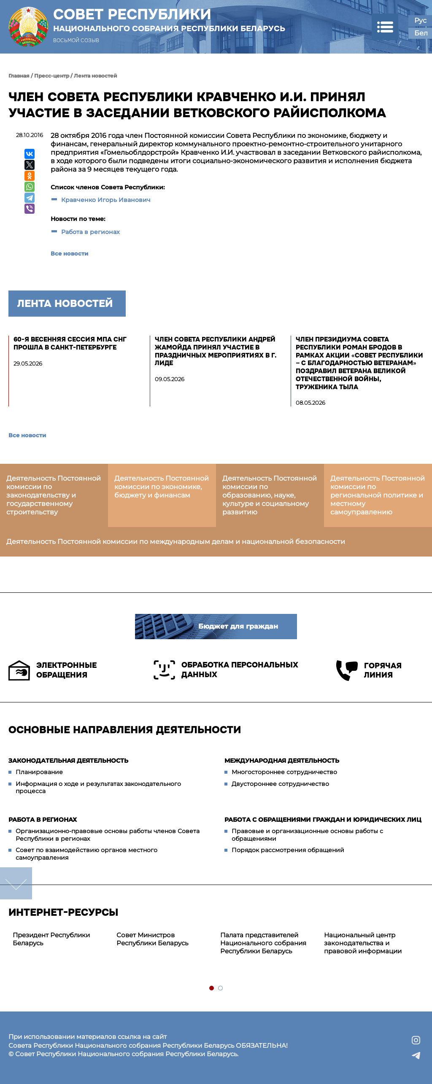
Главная (19, 76)
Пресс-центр (51, 76)
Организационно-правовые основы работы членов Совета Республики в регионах (108, 834)
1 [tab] (212, 988)
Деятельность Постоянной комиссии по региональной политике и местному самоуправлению (377, 495)
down (16, 883)
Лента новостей (95, 76)
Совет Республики (169, 19)
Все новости (69, 253)
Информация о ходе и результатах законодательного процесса (98, 787)
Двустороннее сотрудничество (280, 784)
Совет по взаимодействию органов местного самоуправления (86, 853)
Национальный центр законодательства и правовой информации (363, 943)
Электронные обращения (52, 670)
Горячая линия (369, 670)
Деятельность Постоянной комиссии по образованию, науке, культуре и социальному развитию (269, 495)
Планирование (39, 772)
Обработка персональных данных (226, 670)
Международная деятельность (281, 760)
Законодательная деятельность (68, 760)
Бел (421, 33)
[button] (385, 26)
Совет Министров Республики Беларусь (152, 939)
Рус (420, 20)
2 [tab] (221, 988)
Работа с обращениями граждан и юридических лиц (322, 819)
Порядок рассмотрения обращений (288, 850)
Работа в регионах (90, 232)
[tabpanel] (60, 939)
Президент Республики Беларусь (51, 939)
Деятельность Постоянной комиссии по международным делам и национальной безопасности (175, 542)
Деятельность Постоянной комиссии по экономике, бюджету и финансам (161, 486)
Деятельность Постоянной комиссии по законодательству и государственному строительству (53, 495)
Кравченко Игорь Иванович (106, 200)
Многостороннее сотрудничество (284, 772)
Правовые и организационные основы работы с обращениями (307, 834)
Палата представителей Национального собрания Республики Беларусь (263, 943)
